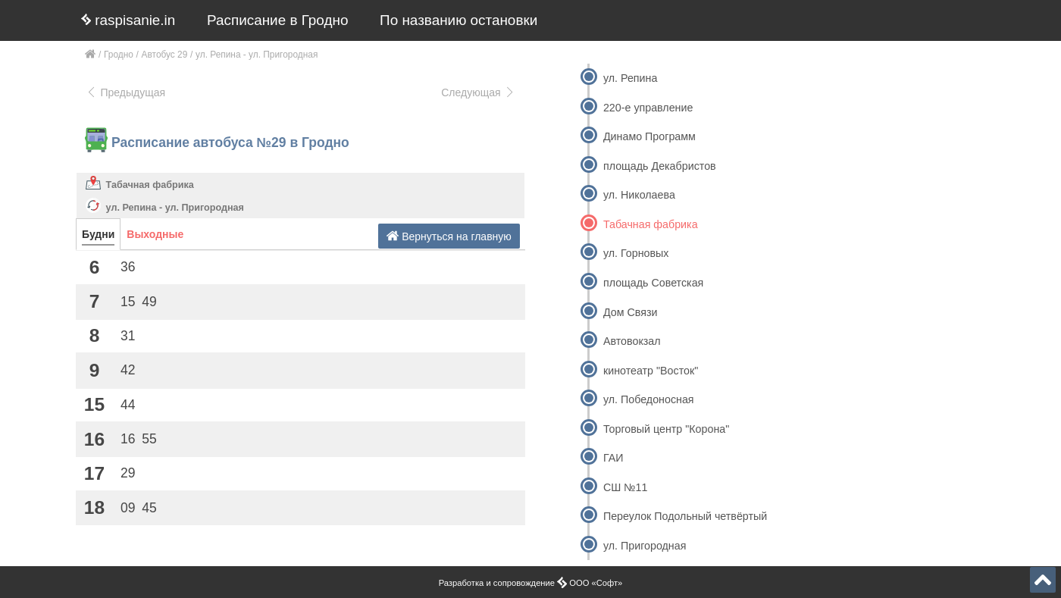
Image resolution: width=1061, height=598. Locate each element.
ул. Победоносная (648, 399)
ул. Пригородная (644, 546)
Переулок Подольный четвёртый (685, 516)
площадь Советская (653, 283)
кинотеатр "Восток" (650, 371)
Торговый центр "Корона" (666, 429)
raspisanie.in (128, 20)
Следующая (478, 92)
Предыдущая (125, 92)
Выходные (155, 234)
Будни (98, 234)
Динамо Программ (649, 136)
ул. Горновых (635, 253)
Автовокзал (632, 341)
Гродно (118, 54)
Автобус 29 (165, 54)
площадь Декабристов (659, 166)
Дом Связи (630, 312)
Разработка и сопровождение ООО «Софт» (531, 582)
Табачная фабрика (150, 185)
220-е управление (648, 108)
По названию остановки (458, 20)
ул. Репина (630, 78)
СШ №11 (625, 487)
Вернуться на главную (449, 236)
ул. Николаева (639, 195)
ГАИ (613, 458)
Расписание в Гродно (277, 20)
